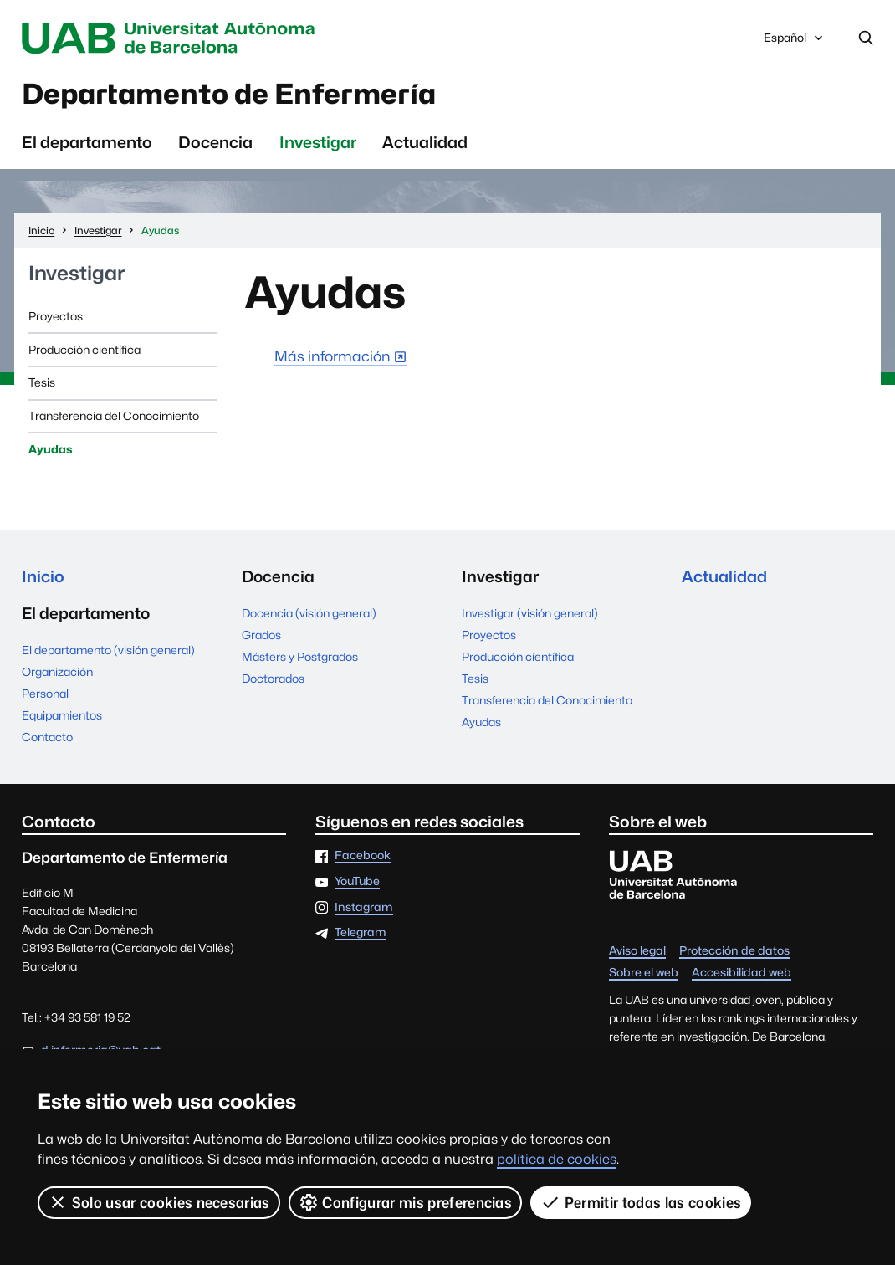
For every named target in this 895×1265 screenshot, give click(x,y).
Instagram (364, 907)
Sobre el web (643, 973)
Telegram (360, 932)
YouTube (357, 881)
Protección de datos (734, 951)
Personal (45, 693)
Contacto (47, 737)
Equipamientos (62, 715)
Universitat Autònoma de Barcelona (172, 38)
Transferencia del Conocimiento (113, 416)
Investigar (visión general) (530, 613)
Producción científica (84, 349)
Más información (332, 356)
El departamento (87, 142)
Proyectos (55, 316)
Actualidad (425, 142)
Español (794, 42)
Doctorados (273, 678)
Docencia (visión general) (309, 613)
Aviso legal (637, 951)
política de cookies (556, 1159)
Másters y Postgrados (300, 656)
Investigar (317, 142)
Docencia (215, 142)
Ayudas (50, 449)
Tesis (41, 382)
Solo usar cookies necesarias (159, 1202)
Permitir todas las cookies (640, 1202)
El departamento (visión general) (108, 650)
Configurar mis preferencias (405, 1202)
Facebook (363, 855)
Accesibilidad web (741, 973)
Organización (57, 672)
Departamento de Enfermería (229, 93)
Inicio (43, 576)
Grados (261, 635)
